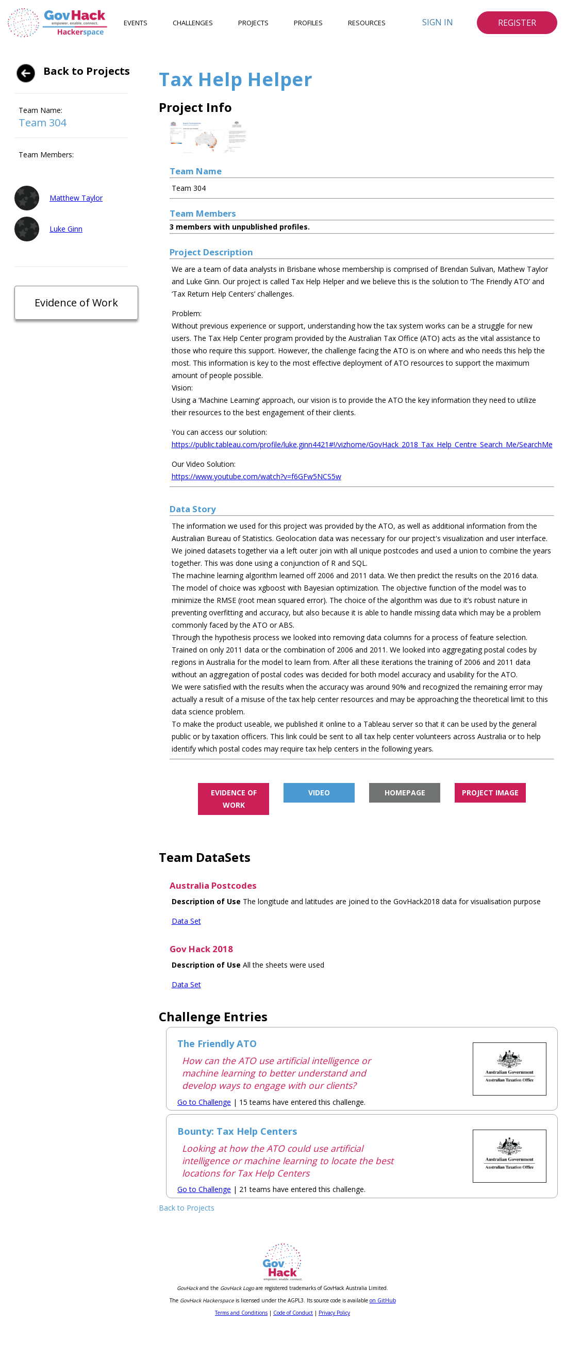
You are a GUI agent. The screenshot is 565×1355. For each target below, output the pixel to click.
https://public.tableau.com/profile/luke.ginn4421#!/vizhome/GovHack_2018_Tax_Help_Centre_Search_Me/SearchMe (362, 444)
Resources (367, 22)
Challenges (193, 22)
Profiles (308, 22)
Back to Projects (86, 71)
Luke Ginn (65, 229)
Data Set (186, 921)
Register (517, 22)
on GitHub (383, 1300)
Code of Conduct (293, 1312)
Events (135, 22)
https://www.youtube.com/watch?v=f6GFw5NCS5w (256, 476)
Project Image (490, 792)
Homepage (405, 792)
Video (319, 792)
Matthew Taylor (76, 198)
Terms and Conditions (241, 1312)
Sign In (437, 22)
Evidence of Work (76, 302)
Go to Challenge (204, 1102)
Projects (253, 22)
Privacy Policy (334, 1312)
